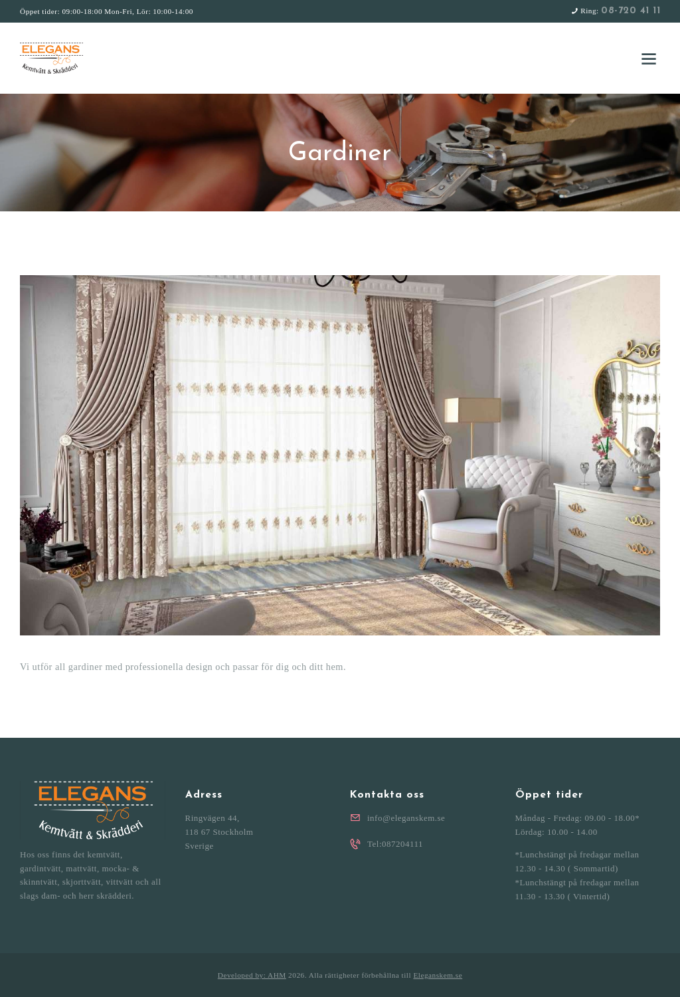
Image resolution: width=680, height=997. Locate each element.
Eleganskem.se (437, 975)
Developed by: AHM (252, 975)
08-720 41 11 (630, 11)
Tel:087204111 (395, 844)
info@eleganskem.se (406, 818)
